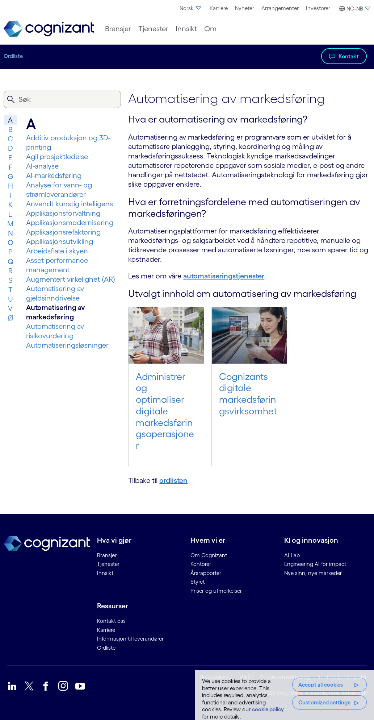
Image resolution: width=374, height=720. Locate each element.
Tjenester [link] (108, 564)
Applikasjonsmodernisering (69, 223)
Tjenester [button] (153, 29)
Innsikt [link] (105, 573)
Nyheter (244, 8)
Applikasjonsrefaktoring (63, 232)
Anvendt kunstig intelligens (69, 204)
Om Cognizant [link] (208, 555)
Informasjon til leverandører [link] (130, 639)
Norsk (191, 8)
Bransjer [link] (107, 555)
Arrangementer (280, 8)
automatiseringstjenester (223, 276)
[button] (353, 8)
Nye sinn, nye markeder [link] (313, 573)
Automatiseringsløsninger (67, 345)
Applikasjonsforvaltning (63, 213)
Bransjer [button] (118, 29)
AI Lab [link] (292, 555)
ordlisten (173, 480)
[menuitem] (191, 8)
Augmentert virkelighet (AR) (70, 279)
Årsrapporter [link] (205, 573)
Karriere (219, 8)
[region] (284, 695)
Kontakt (349, 56)
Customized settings (324, 702)
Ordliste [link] (106, 648)
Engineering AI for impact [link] (315, 564)
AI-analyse (42, 166)
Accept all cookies (320, 685)
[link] (49, 29)
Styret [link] (197, 582)
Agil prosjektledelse (57, 157)
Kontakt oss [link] (111, 621)
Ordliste (13, 56)
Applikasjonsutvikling (59, 241)
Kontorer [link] (200, 564)
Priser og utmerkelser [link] (216, 591)
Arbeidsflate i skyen (57, 251)
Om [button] (210, 29)
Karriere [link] (106, 630)
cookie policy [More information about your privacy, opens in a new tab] (268, 709)
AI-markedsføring (53, 175)
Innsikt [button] (186, 29)
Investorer (318, 8)
